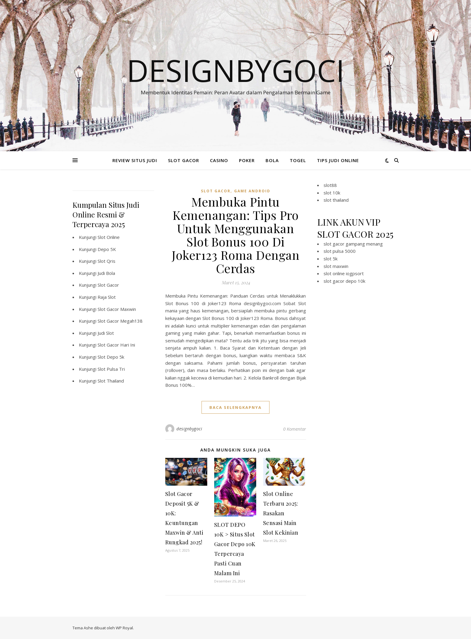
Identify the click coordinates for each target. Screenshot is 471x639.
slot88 (330, 185)
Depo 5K (107, 249)
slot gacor (216, 191)
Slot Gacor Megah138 (120, 321)
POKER (247, 160)
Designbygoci (235, 70)
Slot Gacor (108, 285)
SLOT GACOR (183, 160)
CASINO (219, 160)
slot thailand (336, 200)
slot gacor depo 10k (344, 281)
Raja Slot (107, 297)
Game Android (252, 191)
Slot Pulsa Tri (111, 369)
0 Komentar (294, 429)
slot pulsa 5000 (340, 251)
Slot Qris (106, 261)
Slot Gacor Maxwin (117, 309)
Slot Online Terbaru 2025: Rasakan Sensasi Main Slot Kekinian (280, 513)
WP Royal (124, 628)
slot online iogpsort (344, 273)
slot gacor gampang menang (353, 244)
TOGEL (298, 160)
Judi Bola (106, 273)
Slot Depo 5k (111, 357)
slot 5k (330, 259)
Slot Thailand (111, 381)
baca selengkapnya (235, 407)
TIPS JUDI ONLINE (338, 160)
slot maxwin (336, 266)
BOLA (272, 160)
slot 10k (332, 193)
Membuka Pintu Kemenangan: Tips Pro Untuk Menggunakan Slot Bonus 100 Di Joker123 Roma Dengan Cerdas (235, 235)
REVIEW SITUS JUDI (134, 160)
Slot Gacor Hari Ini (116, 345)
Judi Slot (106, 333)
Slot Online (109, 237)
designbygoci (189, 429)
